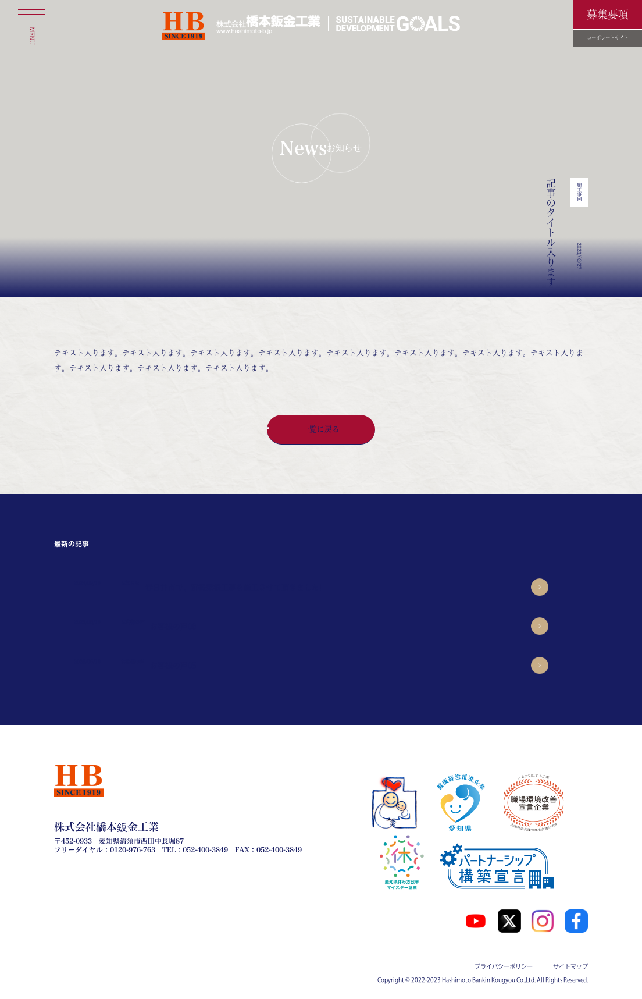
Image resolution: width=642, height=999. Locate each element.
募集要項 (608, 14)
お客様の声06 (173, 626)
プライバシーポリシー (504, 966)
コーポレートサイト (608, 37)
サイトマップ (570, 966)
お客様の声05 (173, 665)
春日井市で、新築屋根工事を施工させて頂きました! (233, 587)
